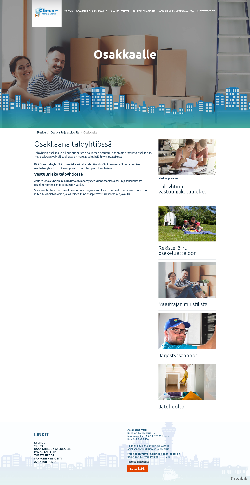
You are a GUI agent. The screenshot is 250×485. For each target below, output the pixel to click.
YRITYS (39, 445)
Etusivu (41, 132)
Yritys (68, 11)
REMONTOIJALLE (45, 452)
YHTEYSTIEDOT (44, 455)
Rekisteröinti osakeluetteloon (177, 250)
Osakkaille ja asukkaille (91, 11)
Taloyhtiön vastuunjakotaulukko (182, 189)
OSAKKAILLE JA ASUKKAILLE (52, 449)
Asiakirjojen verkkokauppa (176, 11)
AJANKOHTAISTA (45, 461)
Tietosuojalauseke (138, 461)
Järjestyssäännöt (177, 355)
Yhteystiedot (206, 11)
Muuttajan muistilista (182, 304)
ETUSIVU (39, 442)
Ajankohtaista (119, 11)
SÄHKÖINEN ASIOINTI (48, 458)
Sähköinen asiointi (144, 11)
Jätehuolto (171, 406)
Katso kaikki (137, 468)
